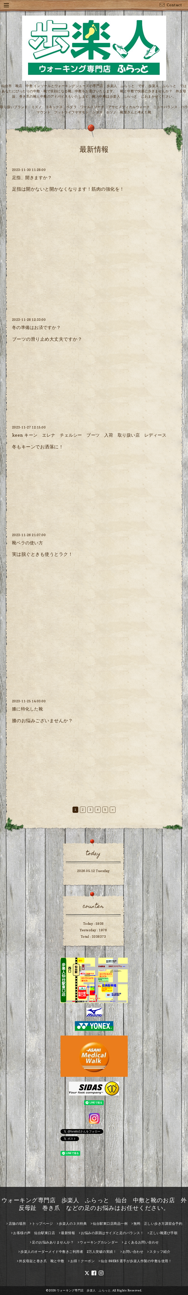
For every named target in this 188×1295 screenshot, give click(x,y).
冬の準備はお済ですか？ (36, 327)
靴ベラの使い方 (27, 542)
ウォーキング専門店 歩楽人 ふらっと (84, 1290)
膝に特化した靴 (27, 708)
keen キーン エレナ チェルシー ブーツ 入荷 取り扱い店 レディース (89, 435)
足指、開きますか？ (32, 177)
